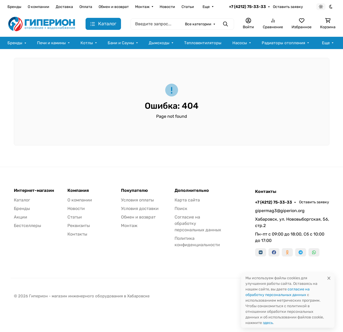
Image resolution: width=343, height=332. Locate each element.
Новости (167, 7)
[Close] (329, 278)
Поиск (181, 208)
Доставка (64, 7)
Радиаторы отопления (283, 43)
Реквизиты (78, 225)
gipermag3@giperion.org (280, 210)
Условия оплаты (137, 200)
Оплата (85, 7)
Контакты (77, 234)
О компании (38, 7)
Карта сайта (187, 200)
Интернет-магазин (34, 190)
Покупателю (134, 190)
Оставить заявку (288, 7)
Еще (206, 7)
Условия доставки (140, 208)
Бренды (14, 7)
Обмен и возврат (114, 7)
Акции (20, 217)
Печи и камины (51, 43)
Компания (78, 190)
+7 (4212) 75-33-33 (247, 6)
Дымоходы (159, 43)
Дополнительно (192, 190)
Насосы (239, 43)
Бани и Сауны (121, 43)
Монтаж (142, 7)
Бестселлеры (27, 225)
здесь (268, 323)
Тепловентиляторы (202, 43)
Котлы (86, 43)
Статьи (187, 7)
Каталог (22, 200)
